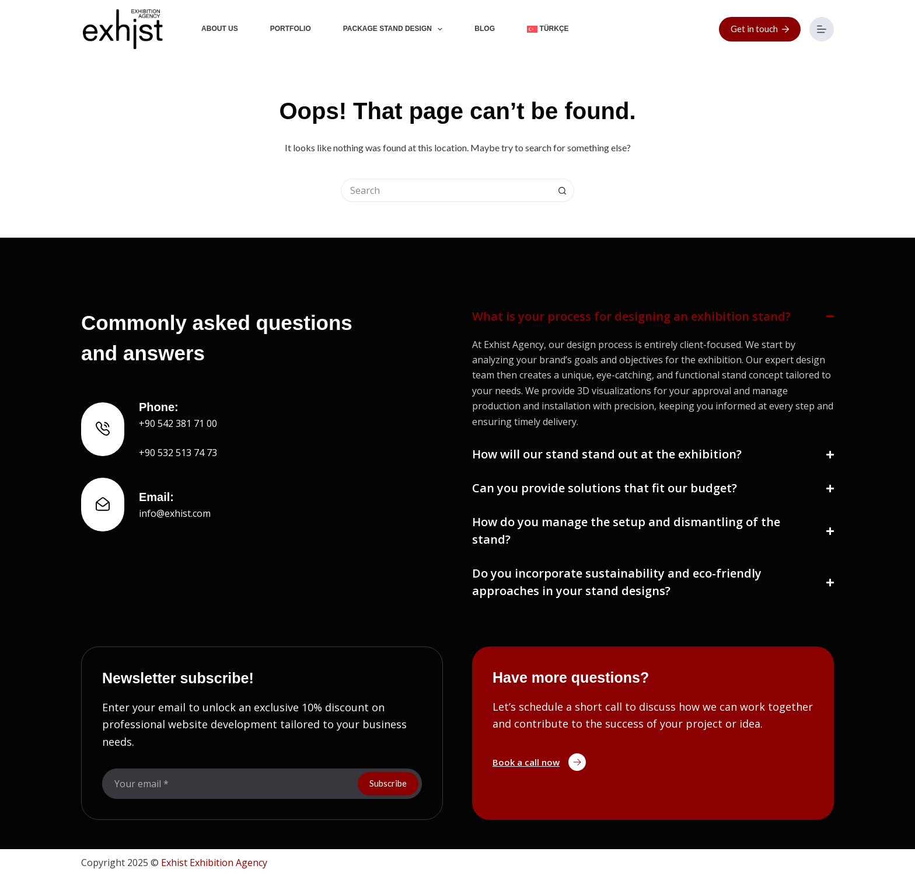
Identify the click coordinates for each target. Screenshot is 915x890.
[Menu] (821, 29)
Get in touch (760, 28)
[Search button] (562, 190)
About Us (219, 29)
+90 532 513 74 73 (178, 452)
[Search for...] (446, 190)
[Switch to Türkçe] (548, 29)
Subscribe (388, 783)
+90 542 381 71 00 (178, 423)
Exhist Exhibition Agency (214, 862)
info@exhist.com (175, 513)
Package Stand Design (395, 29)
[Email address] (229, 783)
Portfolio (290, 29)
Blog (484, 29)
